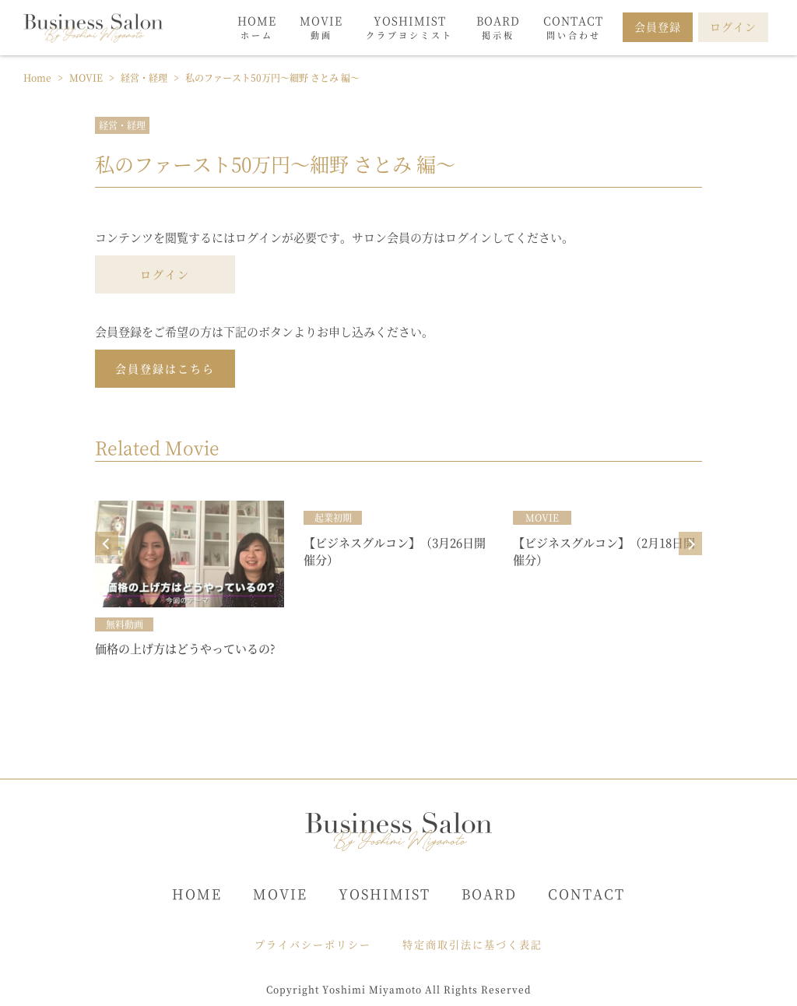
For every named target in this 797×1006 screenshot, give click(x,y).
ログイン (165, 274)
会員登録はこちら (165, 368)
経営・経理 (122, 125)
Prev (106, 543)
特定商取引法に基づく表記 (472, 944)
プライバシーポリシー (313, 944)
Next (690, 543)
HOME (197, 893)
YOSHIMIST (384, 893)
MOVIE (280, 893)
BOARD (489, 893)
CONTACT (586, 893)
